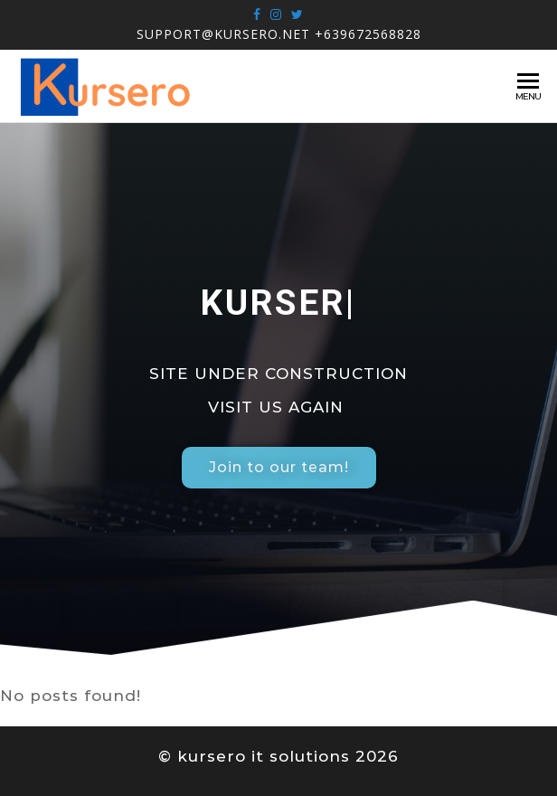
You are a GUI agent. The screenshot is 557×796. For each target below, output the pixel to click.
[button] (279, 467)
